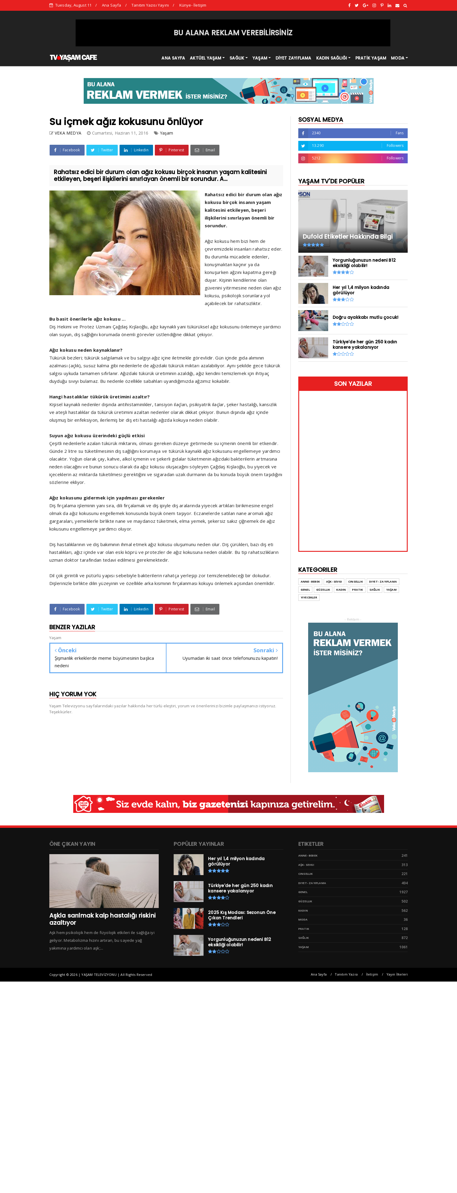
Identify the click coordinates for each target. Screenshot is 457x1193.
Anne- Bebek (307, 855)
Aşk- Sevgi (306, 865)
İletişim (372, 974)
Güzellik (305, 901)
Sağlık (303, 938)
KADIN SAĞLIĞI (331, 58)
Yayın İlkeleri (397, 974)
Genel (303, 892)
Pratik (303, 929)
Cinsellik (305, 874)
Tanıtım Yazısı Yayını (150, 5)
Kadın (303, 910)
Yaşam (166, 133)
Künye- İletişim (193, 5)
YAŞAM (260, 58)
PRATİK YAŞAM (370, 58)
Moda (303, 919)
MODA (397, 58)
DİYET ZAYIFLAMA (293, 58)
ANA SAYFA (173, 58)
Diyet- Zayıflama (312, 883)
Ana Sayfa (111, 5)
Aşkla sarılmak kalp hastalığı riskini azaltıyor (102, 919)
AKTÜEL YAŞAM (205, 58)
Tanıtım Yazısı (346, 974)
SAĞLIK (237, 58)
